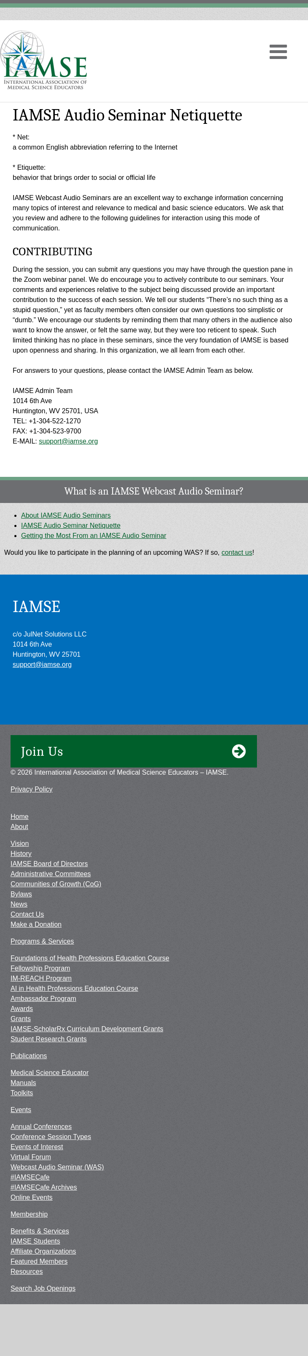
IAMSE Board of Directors (49, 863)
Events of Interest (37, 1146)
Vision (20, 843)
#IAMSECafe (30, 1177)
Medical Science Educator (50, 1072)
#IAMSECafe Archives (44, 1187)
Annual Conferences (41, 1126)
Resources (27, 1271)
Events (21, 1109)
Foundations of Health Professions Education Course (90, 958)
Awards (22, 1008)
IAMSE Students (35, 1241)
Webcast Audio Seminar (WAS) (57, 1167)
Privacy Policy (32, 789)
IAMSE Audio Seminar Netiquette (71, 525)
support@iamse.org (68, 441)
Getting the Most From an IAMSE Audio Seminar (93, 535)
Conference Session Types (51, 1136)
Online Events (32, 1197)
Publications (29, 1055)
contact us (237, 552)
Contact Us (27, 914)
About (19, 826)
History (21, 853)
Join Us (133, 752)
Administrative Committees (51, 873)
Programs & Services (42, 941)
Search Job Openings (43, 1288)
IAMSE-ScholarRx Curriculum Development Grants (87, 1028)
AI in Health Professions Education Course (74, 988)
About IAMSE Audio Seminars (66, 515)
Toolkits (22, 1093)
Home (20, 816)
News (19, 904)
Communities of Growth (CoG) (56, 884)
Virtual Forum (31, 1157)
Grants (21, 1018)
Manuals (23, 1082)
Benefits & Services (40, 1231)
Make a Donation (36, 924)
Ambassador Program (43, 998)
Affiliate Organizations (43, 1251)
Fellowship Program (40, 968)
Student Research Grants (49, 1039)
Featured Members (39, 1261)
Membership (29, 1214)
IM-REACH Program (41, 978)
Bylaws (21, 894)
